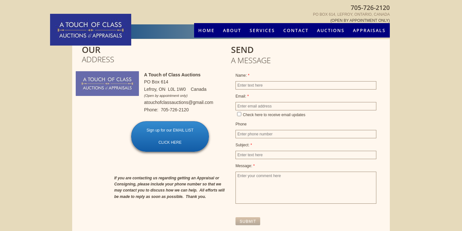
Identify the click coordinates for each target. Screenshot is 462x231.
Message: (245, 166)
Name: (242, 75)
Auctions (331, 30)
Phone (241, 124)
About (232, 30)
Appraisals (369, 30)
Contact (296, 30)
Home (206, 30)
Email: (242, 96)
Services (262, 30)
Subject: (243, 145)
